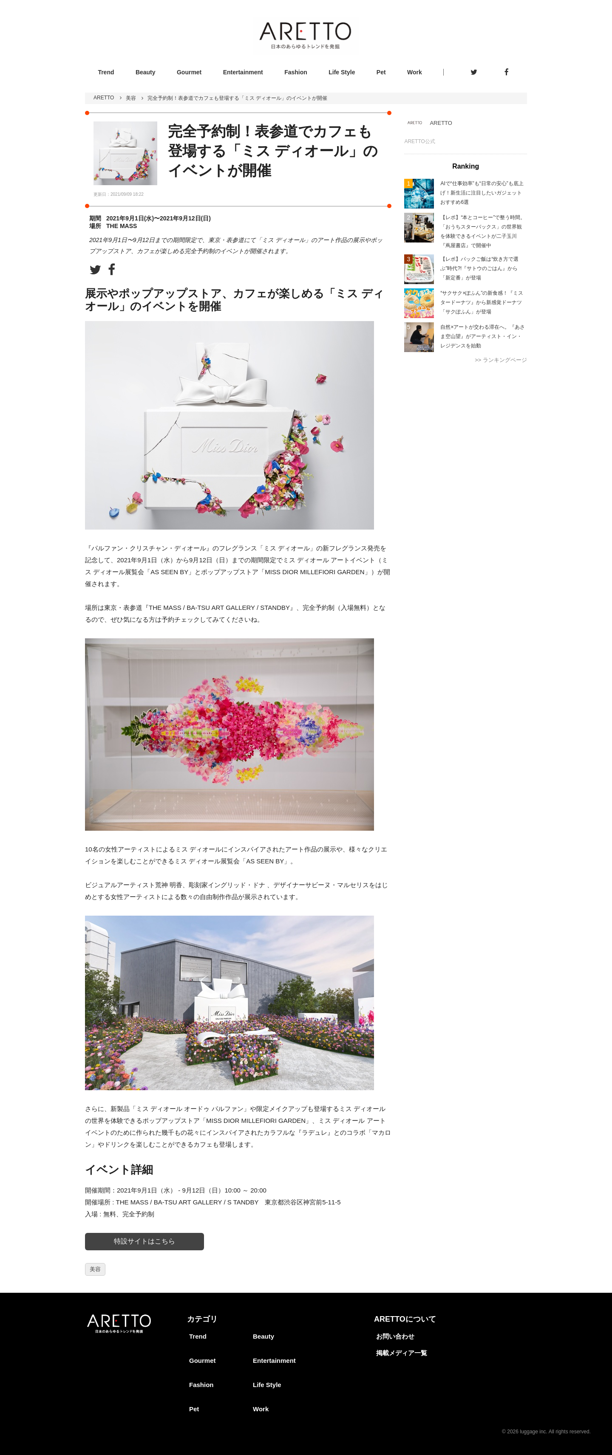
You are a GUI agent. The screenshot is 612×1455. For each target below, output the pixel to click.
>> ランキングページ (501, 360)
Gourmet (189, 72)
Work (414, 72)
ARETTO (104, 98)
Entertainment (243, 72)
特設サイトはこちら (144, 1241)
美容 (131, 98)
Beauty (146, 72)
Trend (106, 72)
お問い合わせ (395, 1336)
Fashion (295, 72)
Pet (381, 72)
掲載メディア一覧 (401, 1352)
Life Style (342, 72)
